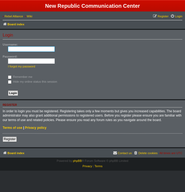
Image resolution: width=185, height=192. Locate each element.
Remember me (20, 76)
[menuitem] (176, 16)
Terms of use (12, 128)
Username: (10, 44)
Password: (10, 56)
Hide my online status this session (32, 81)
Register (10, 139)
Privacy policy (36, 128)
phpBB (77, 160)
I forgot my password (21, 66)
